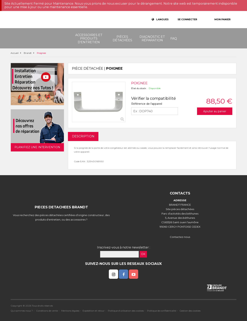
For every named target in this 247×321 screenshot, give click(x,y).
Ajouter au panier (214, 111)
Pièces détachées (122, 38)
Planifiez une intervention (37, 147)
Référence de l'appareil (146, 103)
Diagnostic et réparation (152, 38)
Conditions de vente (47, 310)
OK (143, 254)
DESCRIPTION (83, 136)
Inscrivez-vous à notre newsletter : (123, 247)
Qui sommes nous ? (22, 310)
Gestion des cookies (189, 310)
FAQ (173, 38)
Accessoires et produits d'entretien (88, 38)
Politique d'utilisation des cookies (126, 310)
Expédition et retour (94, 310)
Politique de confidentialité (161, 310)
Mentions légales (70, 310)
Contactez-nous (180, 236)
